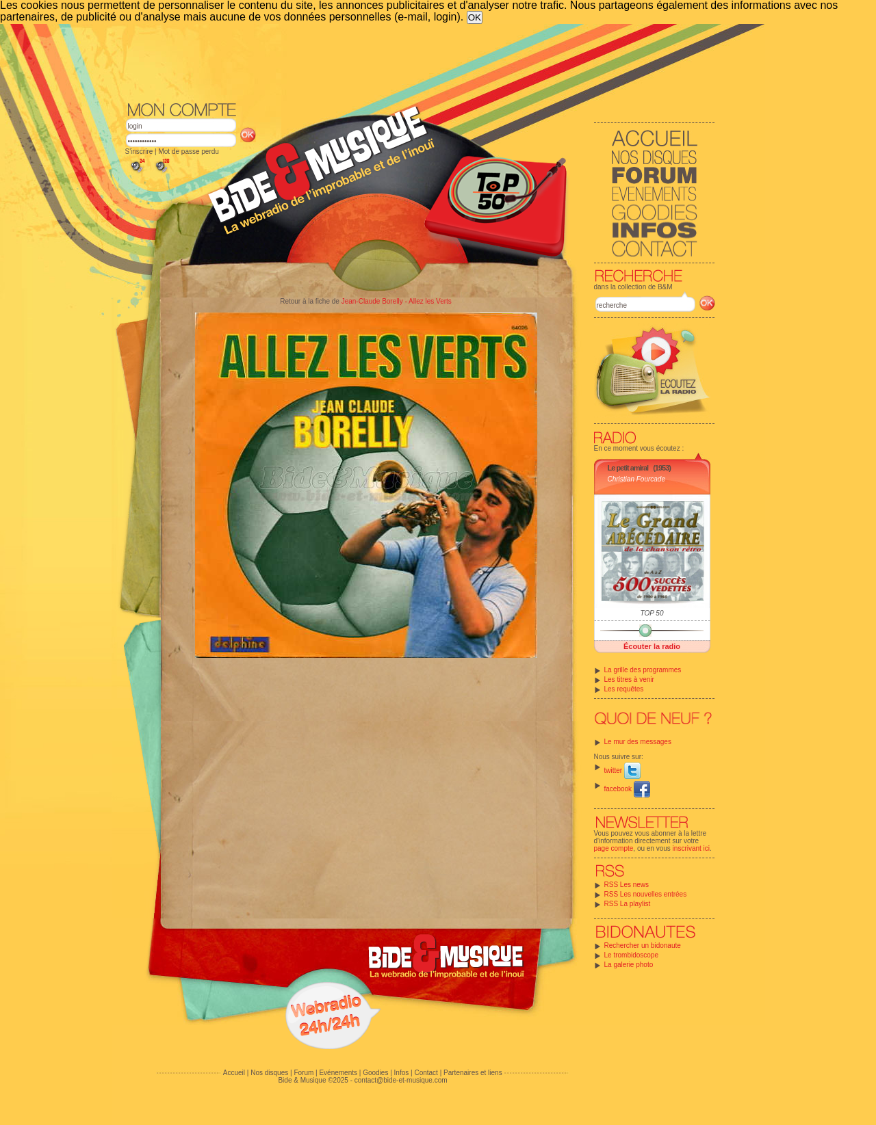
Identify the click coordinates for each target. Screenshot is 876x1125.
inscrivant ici (691, 848)
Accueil (234, 1072)
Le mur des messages (637, 741)
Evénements (338, 1072)
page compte (614, 848)
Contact (425, 1072)
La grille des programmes (643, 670)
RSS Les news (626, 884)
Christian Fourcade (636, 479)
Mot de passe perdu (188, 151)
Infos (401, 1072)
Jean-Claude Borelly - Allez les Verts (397, 301)
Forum (303, 1072)
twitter (622, 770)
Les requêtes (624, 689)
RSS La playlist (627, 904)
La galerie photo (629, 964)
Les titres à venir (629, 679)
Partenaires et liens (472, 1072)
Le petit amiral (628, 468)
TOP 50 (652, 613)
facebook (627, 789)
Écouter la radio (651, 646)
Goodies (375, 1072)
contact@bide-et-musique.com (401, 1080)
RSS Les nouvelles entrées (645, 894)
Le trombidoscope (631, 955)
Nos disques (269, 1072)
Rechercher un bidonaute (642, 945)
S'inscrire (139, 151)
